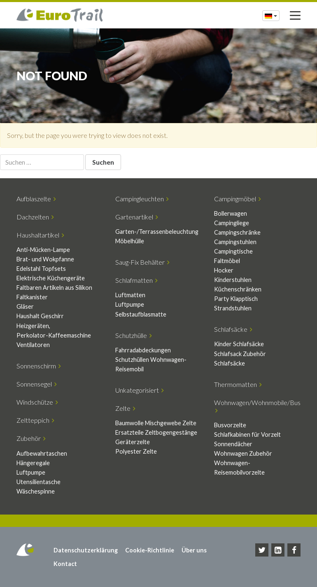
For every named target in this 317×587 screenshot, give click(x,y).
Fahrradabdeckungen (143, 350)
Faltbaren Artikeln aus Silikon (54, 287)
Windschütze (37, 402)
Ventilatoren (33, 344)
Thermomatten (238, 384)
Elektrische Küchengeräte (50, 278)
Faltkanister (32, 297)
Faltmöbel (227, 260)
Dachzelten (35, 217)
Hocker (223, 270)
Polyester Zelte (136, 451)
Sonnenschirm (38, 366)
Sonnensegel (36, 384)
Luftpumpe (129, 304)
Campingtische (233, 251)
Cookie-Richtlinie (149, 550)
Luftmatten (130, 294)
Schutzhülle (133, 335)
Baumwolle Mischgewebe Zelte (155, 422)
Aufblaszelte (36, 199)
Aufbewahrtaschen (41, 453)
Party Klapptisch (236, 298)
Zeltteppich (35, 420)
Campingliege (231, 222)
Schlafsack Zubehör (240, 353)
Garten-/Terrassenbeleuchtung (156, 231)
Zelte (125, 408)
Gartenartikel (136, 217)
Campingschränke (237, 232)
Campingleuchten (142, 199)
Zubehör (31, 438)
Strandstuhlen (233, 308)
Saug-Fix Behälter (142, 262)
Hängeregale (33, 462)
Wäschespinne (35, 491)
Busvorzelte (230, 425)
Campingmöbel (237, 199)
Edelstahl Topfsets (41, 268)
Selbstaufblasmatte (140, 314)
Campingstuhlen (235, 241)
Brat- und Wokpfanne (45, 259)
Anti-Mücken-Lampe (43, 249)
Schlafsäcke (233, 329)
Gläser (25, 306)
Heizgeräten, (33, 325)
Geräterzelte (132, 441)
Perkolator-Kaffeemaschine (53, 335)
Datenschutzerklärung (86, 550)
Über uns (194, 550)
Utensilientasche (38, 481)
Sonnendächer (233, 443)
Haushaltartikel (40, 235)
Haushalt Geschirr (40, 315)
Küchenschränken (237, 289)
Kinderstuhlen (233, 279)
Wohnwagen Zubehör (243, 453)
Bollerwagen (230, 213)
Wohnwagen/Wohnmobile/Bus (257, 406)
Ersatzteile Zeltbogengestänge (156, 432)
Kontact (65, 563)
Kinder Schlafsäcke (239, 343)
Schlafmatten (136, 280)
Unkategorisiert (139, 390)
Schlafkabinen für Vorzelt (247, 434)
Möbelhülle (129, 241)
